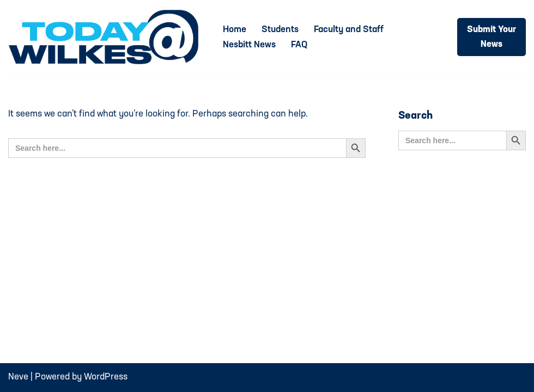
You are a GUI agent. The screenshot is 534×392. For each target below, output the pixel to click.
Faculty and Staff (349, 29)
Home (234, 29)
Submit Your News (491, 37)
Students (280, 29)
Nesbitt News (249, 45)
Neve (18, 377)
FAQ (299, 45)
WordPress (106, 377)
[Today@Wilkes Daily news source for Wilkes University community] (106, 37)
